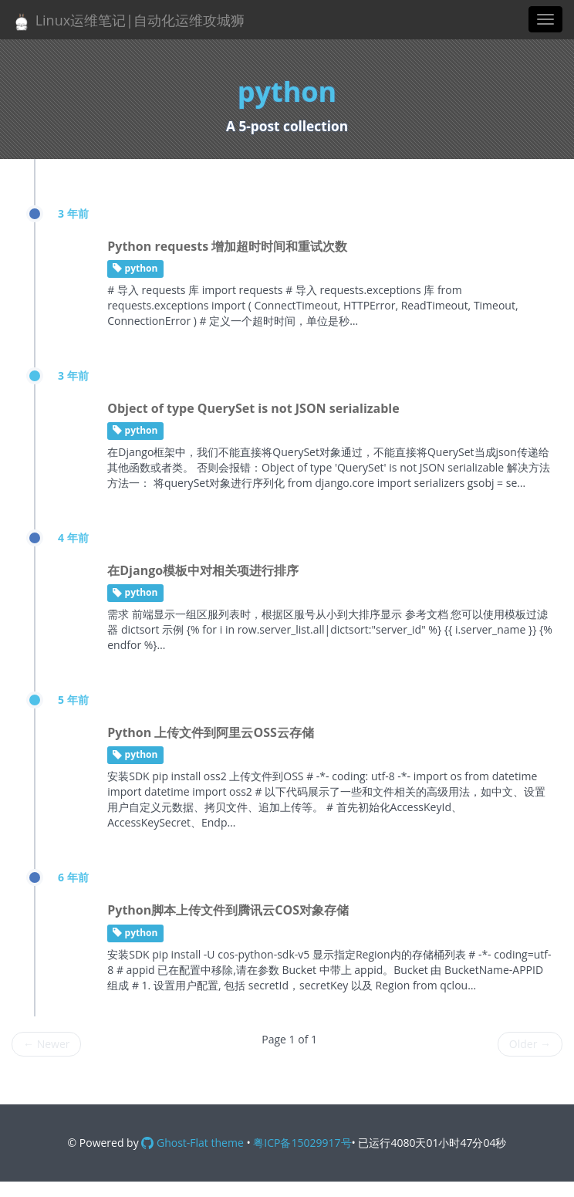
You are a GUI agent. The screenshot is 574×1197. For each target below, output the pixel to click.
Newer (46, 1043)
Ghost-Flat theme (192, 1142)
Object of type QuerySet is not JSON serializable (253, 408)
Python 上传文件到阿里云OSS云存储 (210, 732)
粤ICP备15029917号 (302, 1142)
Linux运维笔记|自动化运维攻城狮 (128, 21)
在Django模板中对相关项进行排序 (203, 570)
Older (530, 1043)
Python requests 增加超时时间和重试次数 (227, 246)
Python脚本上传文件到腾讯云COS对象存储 (228, 909)
